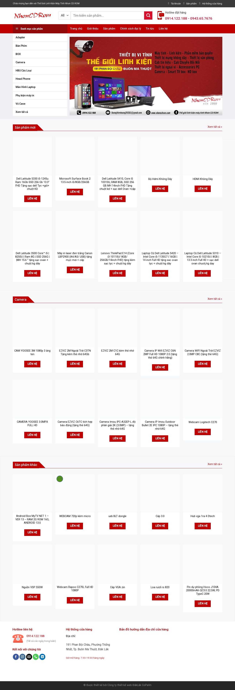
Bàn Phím (21, 45)
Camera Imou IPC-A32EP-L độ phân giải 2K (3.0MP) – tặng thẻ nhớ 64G (117, 425)
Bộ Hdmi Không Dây (160, 179)
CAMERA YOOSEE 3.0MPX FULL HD (32, 423)
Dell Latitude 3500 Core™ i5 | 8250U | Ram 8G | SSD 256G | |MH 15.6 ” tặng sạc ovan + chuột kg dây (32, 258)
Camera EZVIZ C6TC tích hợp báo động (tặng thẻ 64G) (75, 423)
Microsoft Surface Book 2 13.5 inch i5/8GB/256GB (75, 180)
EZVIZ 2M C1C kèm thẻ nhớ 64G (117, 352)
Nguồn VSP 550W (32, 587)
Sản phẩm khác (26, 465)
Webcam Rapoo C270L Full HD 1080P (75, 589)
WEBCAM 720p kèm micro (75, 516)
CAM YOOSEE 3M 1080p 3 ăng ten (32, 352)
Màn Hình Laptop (25, 87)
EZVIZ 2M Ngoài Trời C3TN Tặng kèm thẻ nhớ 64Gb (75, 352)
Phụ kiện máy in (25, 95)
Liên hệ (163, 28)
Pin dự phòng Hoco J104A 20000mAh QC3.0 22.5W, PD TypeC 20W (202, 590)
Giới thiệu (92, 28)
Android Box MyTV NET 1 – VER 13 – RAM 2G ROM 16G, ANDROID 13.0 (32, 519)
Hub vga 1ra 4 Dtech (203, 516)
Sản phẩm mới (25, 127)
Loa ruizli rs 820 (160, 587)
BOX (18, 54)
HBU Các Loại (24, 70)
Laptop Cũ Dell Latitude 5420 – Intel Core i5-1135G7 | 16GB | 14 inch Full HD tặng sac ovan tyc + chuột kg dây (160, 258)
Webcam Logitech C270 (203, 422)
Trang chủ (76, 28)
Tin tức (150, 28)
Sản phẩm (109, 28)
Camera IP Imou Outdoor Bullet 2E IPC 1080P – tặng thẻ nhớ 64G (160, 425)
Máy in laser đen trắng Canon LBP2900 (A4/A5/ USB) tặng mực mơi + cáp (74, 257)
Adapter (20, 37)
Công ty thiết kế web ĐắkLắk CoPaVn (129, 685)
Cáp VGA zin (117, 587)
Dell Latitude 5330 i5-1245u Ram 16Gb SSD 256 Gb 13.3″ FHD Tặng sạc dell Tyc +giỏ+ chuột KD (32, 184)
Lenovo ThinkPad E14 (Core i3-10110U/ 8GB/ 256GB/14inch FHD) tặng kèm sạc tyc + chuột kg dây (117, 258)
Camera (20, 62)
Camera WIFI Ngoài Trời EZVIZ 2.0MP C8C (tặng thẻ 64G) (203, 352)
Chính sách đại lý (130, 28)
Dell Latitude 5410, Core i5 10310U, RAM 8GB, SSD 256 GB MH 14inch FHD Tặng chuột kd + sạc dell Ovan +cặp (117, 184)
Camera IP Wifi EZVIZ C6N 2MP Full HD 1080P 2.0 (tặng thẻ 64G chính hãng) (160, 354)
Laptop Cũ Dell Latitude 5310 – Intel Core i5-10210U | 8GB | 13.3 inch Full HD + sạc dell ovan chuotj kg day (203, 258)
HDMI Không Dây (203, 179)
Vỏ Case (20, 103)
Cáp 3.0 (160, 516)
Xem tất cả (22, 111)
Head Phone (23, 78)
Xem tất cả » (215, 126)
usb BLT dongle (117, 516)
